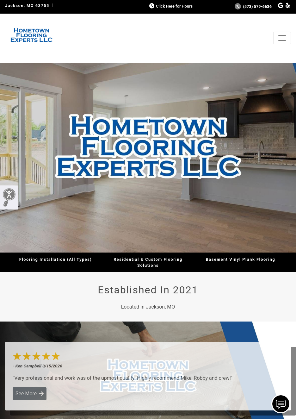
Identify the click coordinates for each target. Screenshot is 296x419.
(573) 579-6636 (253, 6)
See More (29, 394)
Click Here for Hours (170, 6)
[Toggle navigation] (282, 38)
